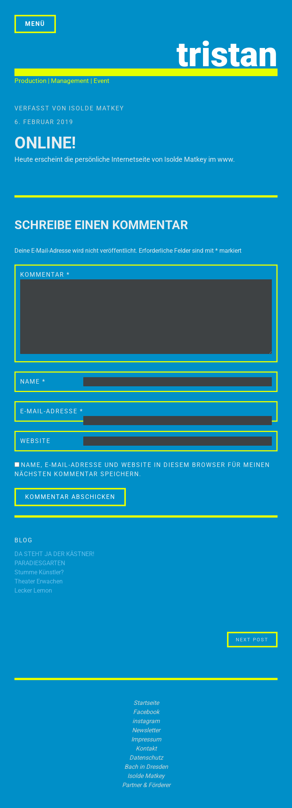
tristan (227, 55)
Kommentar (45, 274)
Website (35, 441)
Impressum (146, 739)
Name (33, 381)
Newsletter (146, 730)
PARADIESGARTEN (39, 563)
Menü (35, 23)
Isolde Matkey (96, 108)
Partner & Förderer (146, 785)
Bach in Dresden (146, 766)
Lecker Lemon (33, 590)
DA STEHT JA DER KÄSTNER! (54, 554)
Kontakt (146, 748)
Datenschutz (146, 757)
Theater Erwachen (38, 581)
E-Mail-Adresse (51, 411)
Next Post (257, 639)
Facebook (146, 712)
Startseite (146, 702)
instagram (146, 721)
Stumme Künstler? (39, 572)
